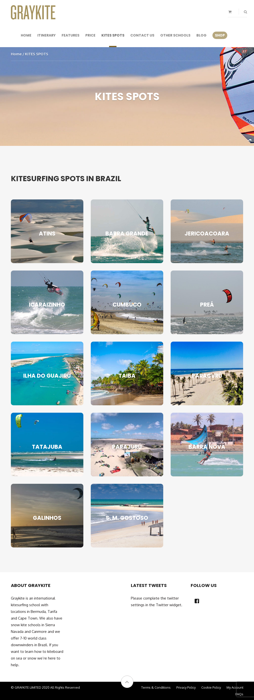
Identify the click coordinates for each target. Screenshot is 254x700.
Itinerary (46, 35)
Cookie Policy (211, 687)
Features (70, 35)
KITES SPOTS (112, 35)
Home (26, 35)
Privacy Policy (186, 687)
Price (90, 35)
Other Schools (175, 35)
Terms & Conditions (156, 687)
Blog (201, 35)
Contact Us (142, 35)
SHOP (220, 35)
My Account (235, 687)
